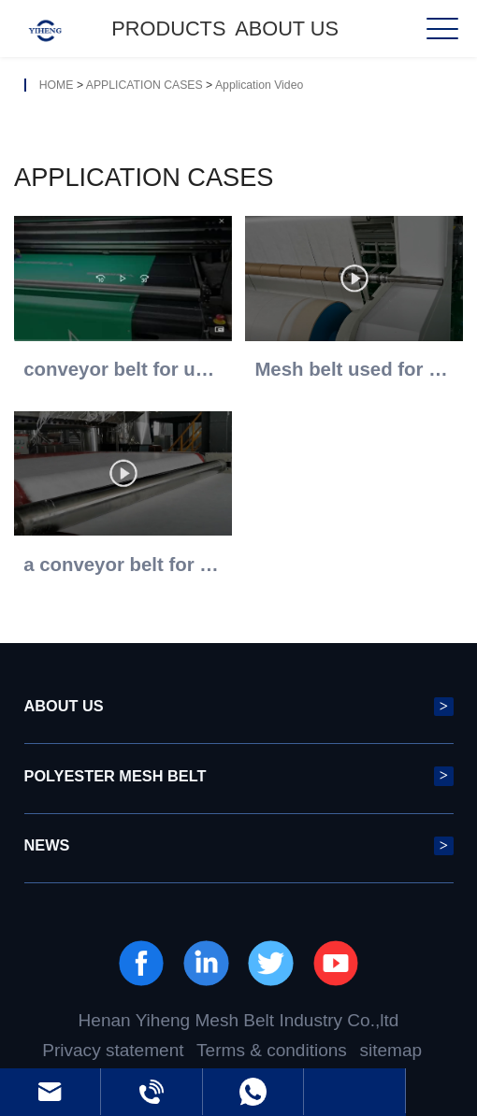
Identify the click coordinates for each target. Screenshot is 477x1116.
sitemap (390, 1050)
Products (168, 28)
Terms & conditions (271, 1050)
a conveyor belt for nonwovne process (122, 564)
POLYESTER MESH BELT (239, 775)
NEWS (239, 846)
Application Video (259, 85)
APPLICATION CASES (144, 85)
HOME (56, 85)
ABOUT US (287, 28)
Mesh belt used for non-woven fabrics (353, 369)
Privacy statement (112, 1050)
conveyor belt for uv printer (122, 369)
